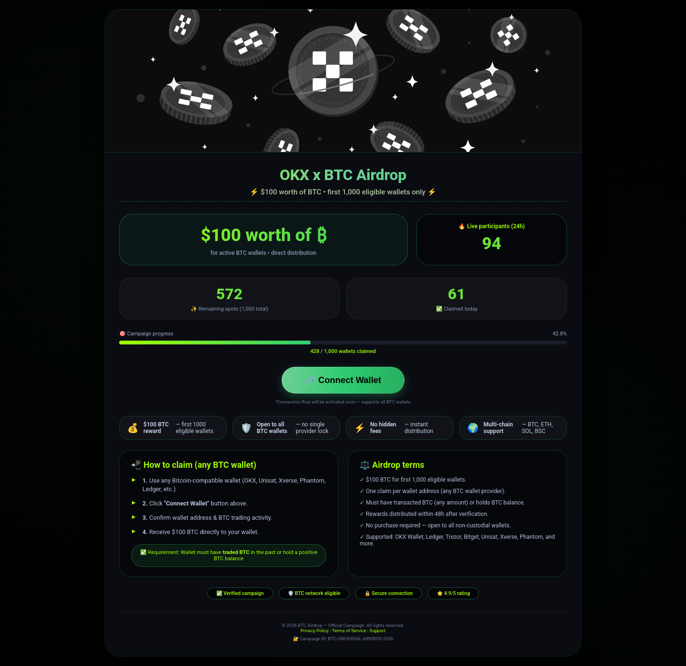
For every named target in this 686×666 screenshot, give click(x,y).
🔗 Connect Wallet (343, 380)
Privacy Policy (315, 630)
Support (377, 630)
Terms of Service (349, 630)
